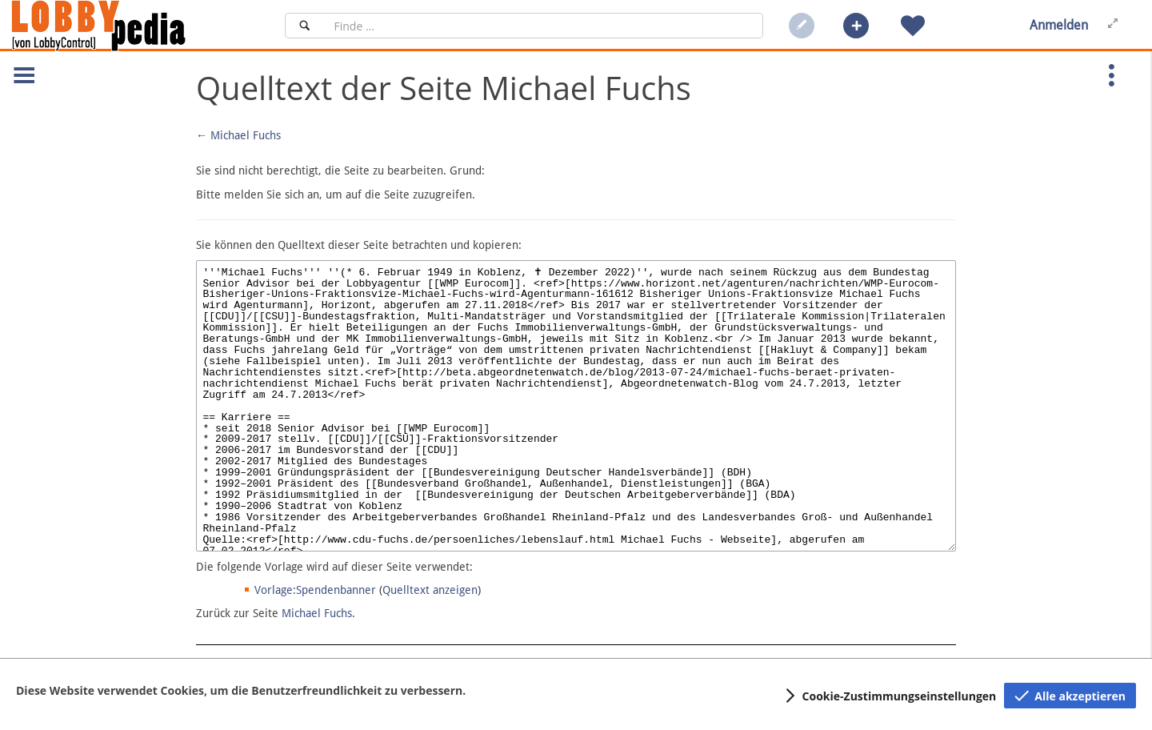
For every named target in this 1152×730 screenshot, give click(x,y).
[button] (856, 25)
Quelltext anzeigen (430, 590)
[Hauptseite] (125, 25)
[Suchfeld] (543, 25)
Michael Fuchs (245, 135)
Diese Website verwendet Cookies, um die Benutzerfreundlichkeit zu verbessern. (241, 690)
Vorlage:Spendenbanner (315, 590)
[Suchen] (304, 25)
